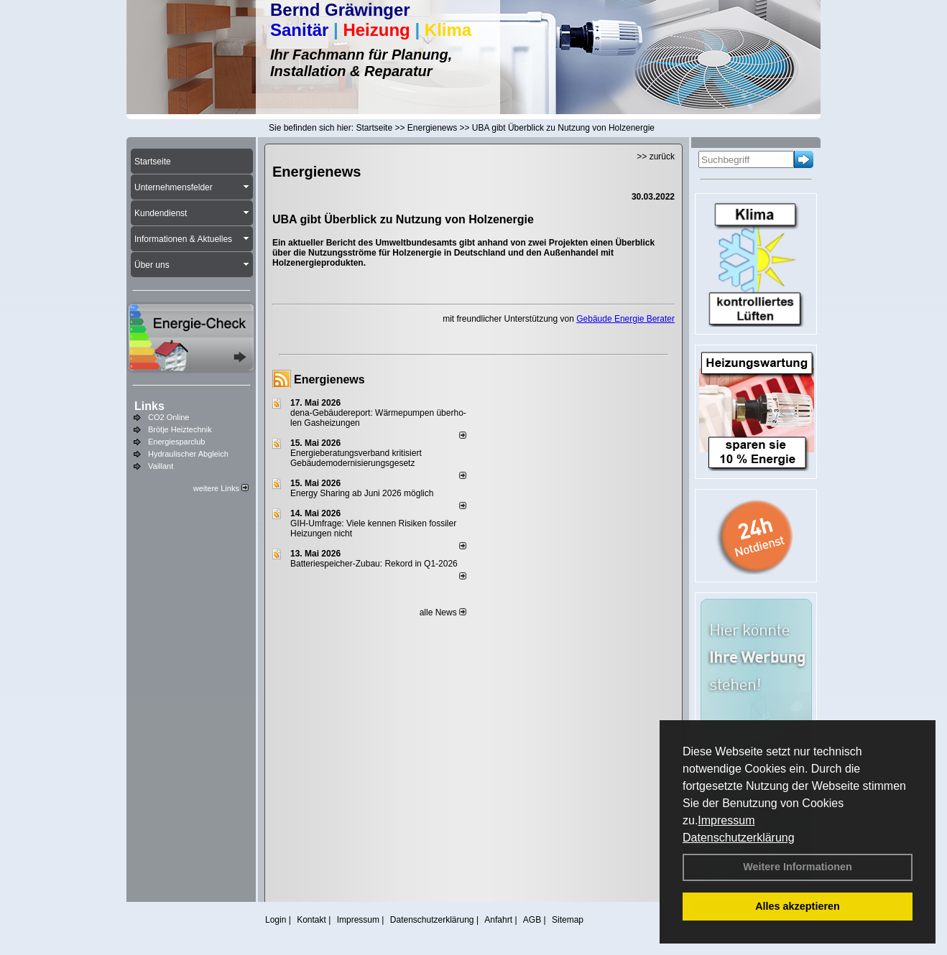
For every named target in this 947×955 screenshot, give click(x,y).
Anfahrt (498, 920)
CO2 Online (168, 417)
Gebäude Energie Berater (625, 319)
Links (149, 406)
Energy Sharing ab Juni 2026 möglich (361, 493)
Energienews (329, 379)
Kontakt (311, 920)
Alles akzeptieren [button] (797, 906)
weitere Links (221, 488)
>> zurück (656, 157)
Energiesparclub (176, 441)
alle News (443, 612)
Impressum (726, 820)
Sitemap (567, 920)
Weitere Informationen (797, 866)
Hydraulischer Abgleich (188, 453)
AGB (532, 920)
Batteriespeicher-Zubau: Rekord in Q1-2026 (374, 564)
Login (275, 920)
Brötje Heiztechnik (180, 429)
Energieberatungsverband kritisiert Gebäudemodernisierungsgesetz (356, 458)
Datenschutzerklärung (739, 837)
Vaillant (160, 466)
